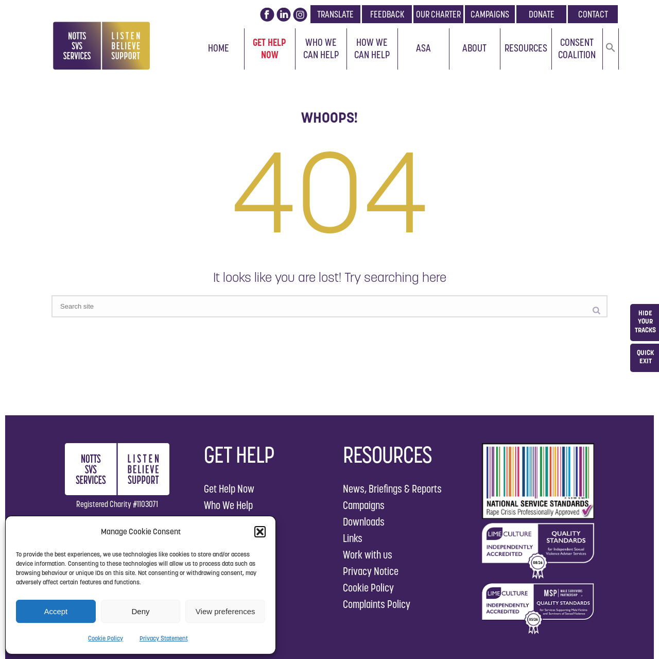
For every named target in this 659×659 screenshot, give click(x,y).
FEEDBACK (387, 14)
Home (218, 48)
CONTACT (593, 14)
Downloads (364, 522)
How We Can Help (372, 48)
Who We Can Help (321, 48)
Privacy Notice (370, 571)
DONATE (541, 14)
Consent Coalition (577, 48)
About (474, 48)
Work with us (367, 555)
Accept (55, 611)
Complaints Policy (376, 604)
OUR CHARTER (438, 14)
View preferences (225, 611)
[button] (260, 532)
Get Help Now (269, 48)
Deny (140, 611)
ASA (423, 48)
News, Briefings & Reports (392, 489)
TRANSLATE (335, 14)
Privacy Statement (164, 638)
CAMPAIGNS (490, 14)
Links (352, 538)
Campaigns (364, 505)
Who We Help (228, 505)
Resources (526, 48)
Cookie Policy (105, 638)
